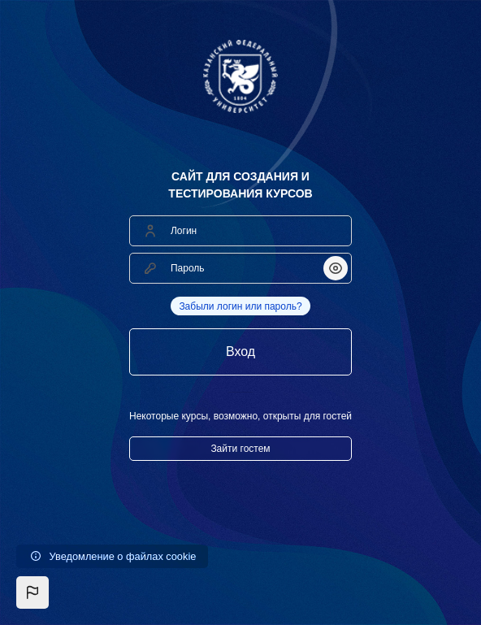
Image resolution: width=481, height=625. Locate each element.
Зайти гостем (240, 448)
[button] (32, 592)
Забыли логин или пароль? (240, 306)
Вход (240, 351)
